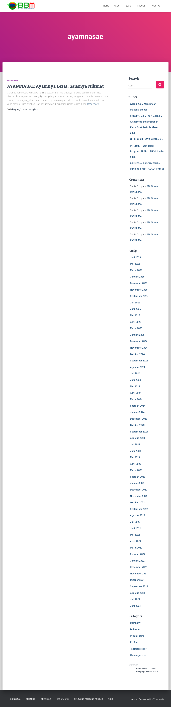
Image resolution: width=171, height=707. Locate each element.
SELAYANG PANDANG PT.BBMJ (88, 699)
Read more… (93, 104)
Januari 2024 (137, 412)
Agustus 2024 (137, 367)
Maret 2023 (136, 470)
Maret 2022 (136, 547)
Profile (133, 642)
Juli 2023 (135, 444)
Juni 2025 (135, 309)
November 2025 (138, 289)
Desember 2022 (138, 489)
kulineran (12, 81)
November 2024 (138, 347)
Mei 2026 (135, 263)
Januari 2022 (137, 560)
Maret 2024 (136, 399)
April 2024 (135, 393)
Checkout (46, 699)
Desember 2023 (138, 418)
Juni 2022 (135, 528)
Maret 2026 (136, 270)
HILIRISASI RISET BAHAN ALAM (146, 139)
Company (135, 623)
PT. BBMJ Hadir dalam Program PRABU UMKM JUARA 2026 (147, 151)
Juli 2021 (135, 599)
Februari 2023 (137, 476)
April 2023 (135, 464)
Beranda (30, 699)
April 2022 (135, 541)
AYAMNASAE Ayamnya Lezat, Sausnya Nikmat (55, 86)
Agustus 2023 (137, 438)
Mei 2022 (135, 534)
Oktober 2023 (137, 425)
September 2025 (139, 296)
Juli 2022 (135, 522)
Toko (111, 699)
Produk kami (137, 636)
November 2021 (138, 573)
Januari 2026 (137, 276)
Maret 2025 (136, 328)
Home (106, 6)
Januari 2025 (137, 335)
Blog (128, 6)
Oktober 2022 (137, 502)
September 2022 (139, 509)
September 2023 (139, 431)
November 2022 (138, 496)
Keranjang (63, 699)
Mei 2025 (135, 315)
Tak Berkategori (138, 648)
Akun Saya (15, 699)
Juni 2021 (135, 606)
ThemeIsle (158, 699)
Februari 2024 (137, 405)
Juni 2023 (135, 451)
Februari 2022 (137, 554)
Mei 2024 (135, 386)
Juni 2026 (135, 257)
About (117, 6)
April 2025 (135, 322)
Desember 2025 (138, 283)
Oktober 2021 (137, 580)
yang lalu (29, 109)
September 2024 (139, 360)
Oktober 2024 (137, 354)
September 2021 (139, 586)
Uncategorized (138, 655)
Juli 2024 (135, 373)
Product (141, 6)
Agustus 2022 (137, 515)
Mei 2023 (135, 457)
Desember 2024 (138, 341)
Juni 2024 (135, 380)
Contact (156, 6)
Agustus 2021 (137, 593)
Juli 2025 (135, 302)
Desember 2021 (138, 567)
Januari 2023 (137, 483)
